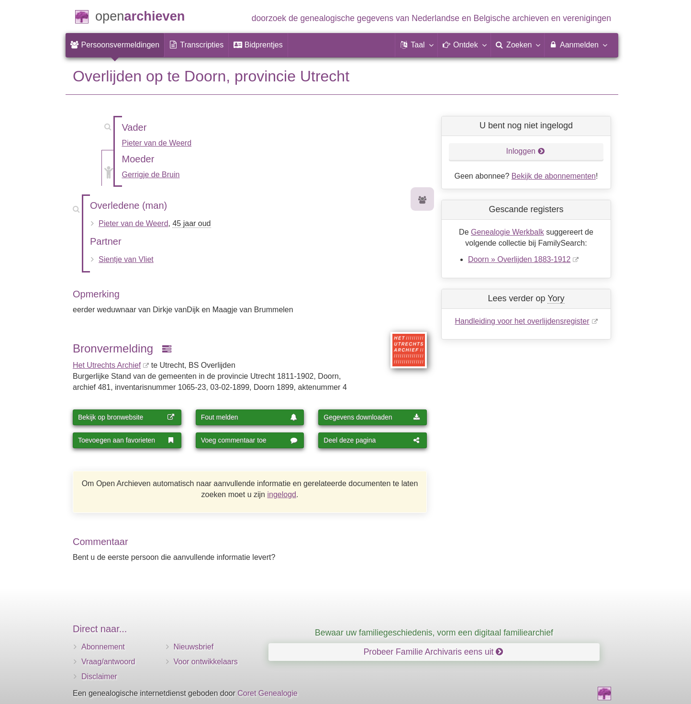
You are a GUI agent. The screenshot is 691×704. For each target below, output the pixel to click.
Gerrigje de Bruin (151, 174)
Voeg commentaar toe (249, 440)
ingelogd (281, 494)
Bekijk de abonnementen (554, 176)
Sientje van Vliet (126, 259)
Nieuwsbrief (194, 647)
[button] (416, 45)
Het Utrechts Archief (107, 365)
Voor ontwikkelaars (206, 662)
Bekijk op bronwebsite (126, 417)
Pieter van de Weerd (157, 143)
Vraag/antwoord (108, 662)
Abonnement (103, 647)
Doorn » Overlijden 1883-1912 (519, 259)
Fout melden (249, 417)
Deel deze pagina (371, 440)
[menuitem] (115, 45)
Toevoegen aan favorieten (126, 440)
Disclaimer (99, 676)
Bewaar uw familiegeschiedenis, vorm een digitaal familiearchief (434, 632)
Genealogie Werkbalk (507, 232)
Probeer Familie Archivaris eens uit (433, 652)
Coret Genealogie (267, 693)
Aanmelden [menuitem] (577, 44)
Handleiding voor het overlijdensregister (522, 321)
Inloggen (525, 151)
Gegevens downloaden (371, 417)
